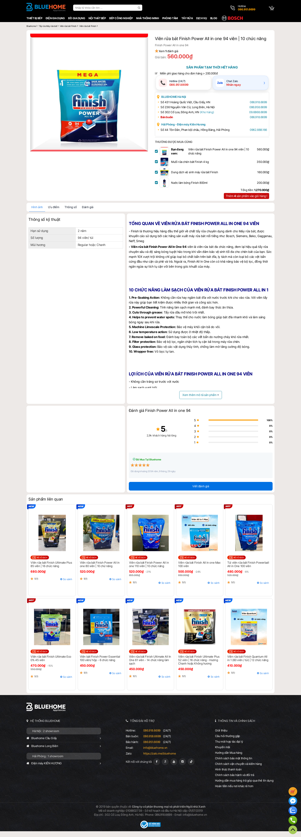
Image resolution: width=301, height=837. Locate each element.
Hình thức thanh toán (228, 775)
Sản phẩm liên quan (45, 505)
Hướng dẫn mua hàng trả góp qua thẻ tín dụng (244, 786)
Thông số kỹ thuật (43, 225)
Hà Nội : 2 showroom (44, 737)
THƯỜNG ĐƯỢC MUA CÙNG (176, 147)
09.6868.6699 (256, 118)
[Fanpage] (156, 767)
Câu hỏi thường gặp (227, 742)
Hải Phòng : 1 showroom (47, 762)
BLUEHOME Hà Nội (176, 102)
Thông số (70, 213)
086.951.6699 (151, 748)
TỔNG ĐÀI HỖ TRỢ (142, 726)
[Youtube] (173, 767)
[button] (143, 38)
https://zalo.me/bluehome (159, 759)
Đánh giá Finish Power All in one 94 (159, 416)
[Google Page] (165, 767)
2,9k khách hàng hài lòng (150, 441)
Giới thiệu (221, 736)
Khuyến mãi (223, 753)
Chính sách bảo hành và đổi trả (235, 781)
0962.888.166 (256, 135)
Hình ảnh (36, 213)
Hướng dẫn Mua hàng (229, 758)
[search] (138, 8)
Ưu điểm (52, 213)
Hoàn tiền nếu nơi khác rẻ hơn (234, 792)
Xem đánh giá (171, 56)
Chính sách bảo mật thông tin (234, 764)
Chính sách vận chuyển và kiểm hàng (238, 769)
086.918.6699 (256, 108)
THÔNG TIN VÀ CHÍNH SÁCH (237, 726)
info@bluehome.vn (155, 753)
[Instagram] (182, 767)
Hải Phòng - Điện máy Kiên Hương (186, 130)
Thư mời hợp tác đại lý (229, 747)
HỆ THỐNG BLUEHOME (44, 726)
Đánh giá (87, 213)
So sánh (67, 584)
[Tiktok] (191, 767)
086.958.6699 (256, 113)
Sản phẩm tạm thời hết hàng (212, 73)
